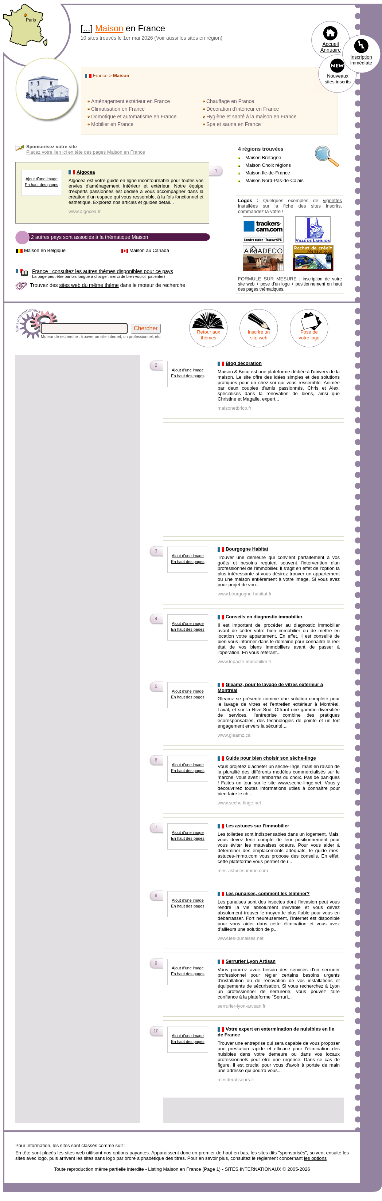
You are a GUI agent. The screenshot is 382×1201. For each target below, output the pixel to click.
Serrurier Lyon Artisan (251, 961)
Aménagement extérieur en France (130, 101)
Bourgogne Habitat (247, 549)
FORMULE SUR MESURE (267, 278)
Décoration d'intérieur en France (242, 109)
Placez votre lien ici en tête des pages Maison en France (85, 152)
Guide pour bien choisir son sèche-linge (271, 758)
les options (315, 1158)
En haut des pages (41, 184)
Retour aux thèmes (208, 334)
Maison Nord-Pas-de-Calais (274, 180)
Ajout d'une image (42, 179)
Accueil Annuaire (330, 47)
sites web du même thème (88, 285)
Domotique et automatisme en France (133, 116)
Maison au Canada (149, 250)
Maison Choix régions (268, 165)
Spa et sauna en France (233, 124)
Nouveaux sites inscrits (338, 78)
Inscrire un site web (259, 334)
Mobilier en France (112, 124)
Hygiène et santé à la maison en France (251, 116)
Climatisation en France (118, 109)
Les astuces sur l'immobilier (257, 825)
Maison (109, 28)
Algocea (86, 172)
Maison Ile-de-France (267, 173)
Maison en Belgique (45, 250)
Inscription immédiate (361, 60)
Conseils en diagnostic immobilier (264, 616)
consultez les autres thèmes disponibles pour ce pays (102, 271)
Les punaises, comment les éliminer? (267, 893)
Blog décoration (244, 363)
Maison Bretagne (263, 157)
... (86, 28)
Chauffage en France (230, 101)
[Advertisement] (77, 407)
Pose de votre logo (309, 334)
